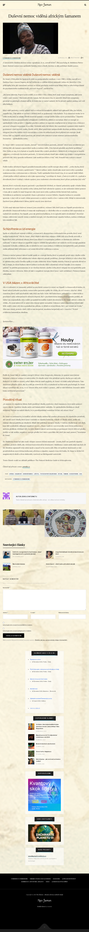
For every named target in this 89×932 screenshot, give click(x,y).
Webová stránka (64, 612)
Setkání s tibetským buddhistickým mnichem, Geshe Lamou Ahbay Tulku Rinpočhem (47, 726)
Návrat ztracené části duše (38, 679)
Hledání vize (34, 689)
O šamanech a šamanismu (12, 58)
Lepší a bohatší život (69, 878)
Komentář (6, 587)
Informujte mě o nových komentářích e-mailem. (17, 625)
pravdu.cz (26, 467)
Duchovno (56, 878)
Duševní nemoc (28, 473)
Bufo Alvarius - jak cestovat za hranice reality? (48, 760)
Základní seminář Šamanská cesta (41, 698)
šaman (66, 473)
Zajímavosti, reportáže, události (32, 881)
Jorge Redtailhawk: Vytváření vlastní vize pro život (70, 553)
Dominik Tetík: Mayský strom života (70, 524)
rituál (60, 473)
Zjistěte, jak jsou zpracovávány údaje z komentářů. (51, 640)
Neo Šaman (44, 4)
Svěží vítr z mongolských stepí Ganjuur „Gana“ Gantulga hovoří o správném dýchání (27, 553)
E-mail (33, 612)
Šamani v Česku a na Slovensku (40, 878)
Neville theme (41, 906)
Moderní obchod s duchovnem (45, 744)
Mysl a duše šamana (19, 564)
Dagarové (18, 473)
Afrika (11, 473)
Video (47, 881)
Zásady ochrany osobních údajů (54, 895)
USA (80, 473)
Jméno (5, 612)
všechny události (35, 708)
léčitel (36, 473)
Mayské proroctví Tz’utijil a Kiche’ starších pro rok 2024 (46, 736)
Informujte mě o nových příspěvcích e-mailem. (17, 631)
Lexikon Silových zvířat (60, 881)
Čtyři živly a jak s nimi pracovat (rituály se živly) (44, 669)
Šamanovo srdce (35, 659)
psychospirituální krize (48, 473)
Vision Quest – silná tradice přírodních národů (60, 564)
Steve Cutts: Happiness (43, 751)
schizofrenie (73, 473)
